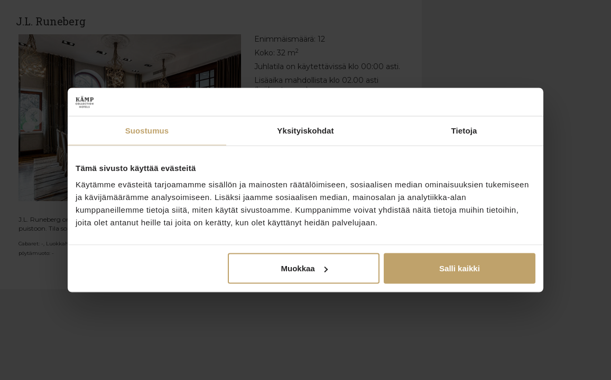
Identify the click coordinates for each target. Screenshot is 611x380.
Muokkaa (304, 268)
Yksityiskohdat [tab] (305, 130)
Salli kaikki (459, 268)
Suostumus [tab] (147, 130)
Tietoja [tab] (464, 130)
